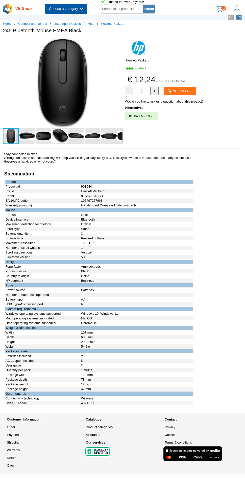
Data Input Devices (67, 24)
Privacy (170, 427)
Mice (90, 24)
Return (12, 458)
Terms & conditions (178, 442)
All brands (93, 435)
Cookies (170, 435)
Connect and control (32, 24)
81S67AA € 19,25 (141, 116)
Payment (13, 435)
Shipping (13, 442)
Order (11, 427)
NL (231, 17)
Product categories (99, 427)
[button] (118, 42)
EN (239, 17)
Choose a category (66, 9)
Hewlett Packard (112, 24)
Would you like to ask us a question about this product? (164, 101)
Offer (10, 465)
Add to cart (180, 91)
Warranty (13, 450)
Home (7, 24)
